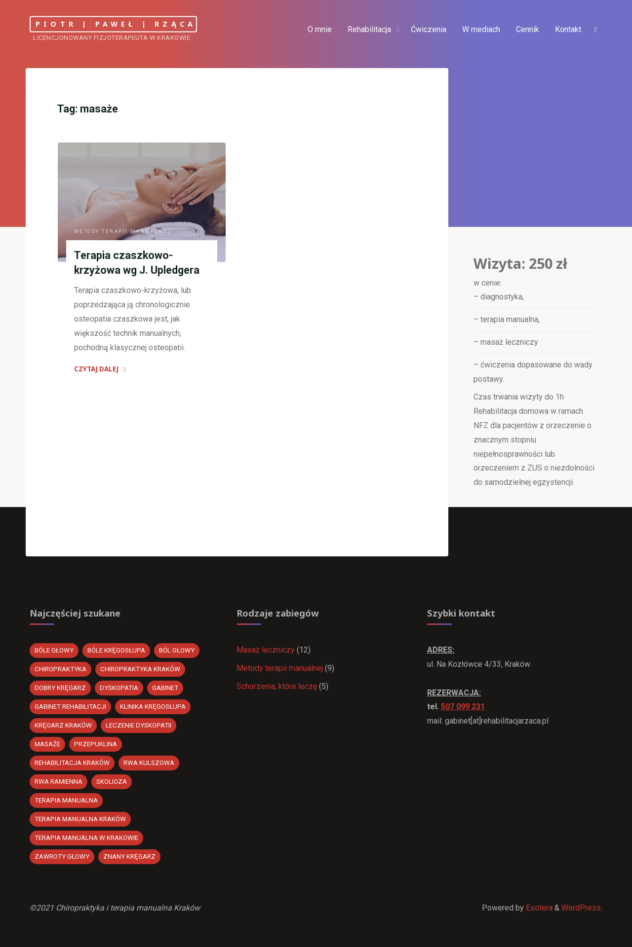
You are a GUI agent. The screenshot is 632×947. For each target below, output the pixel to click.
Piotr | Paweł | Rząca (116, 24)
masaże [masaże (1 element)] (47, 744)
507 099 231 (463, 706)
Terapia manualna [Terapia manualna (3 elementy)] (66, 800)
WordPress (581, 907)
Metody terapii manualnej (123, 231)
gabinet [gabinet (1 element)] (165, 688)
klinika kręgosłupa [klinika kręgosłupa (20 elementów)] (153, 706)
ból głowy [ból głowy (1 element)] (177, 650)
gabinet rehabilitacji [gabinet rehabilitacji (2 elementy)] (70, 706)
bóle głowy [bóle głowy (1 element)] (54, 650)
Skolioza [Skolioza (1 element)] (111, 781)
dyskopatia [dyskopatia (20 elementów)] (119, 688)
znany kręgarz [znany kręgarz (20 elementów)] (129, 856)
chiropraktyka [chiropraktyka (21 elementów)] (60, 669)
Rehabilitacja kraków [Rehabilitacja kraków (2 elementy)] (72, 762)
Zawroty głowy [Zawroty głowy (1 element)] (62, 856)
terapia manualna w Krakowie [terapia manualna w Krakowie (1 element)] (86, 837)
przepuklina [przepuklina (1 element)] (95, 744)
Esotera (538, 907)
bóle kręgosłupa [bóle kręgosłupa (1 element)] (116, 650)
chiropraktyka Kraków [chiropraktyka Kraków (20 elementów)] (140, 669)
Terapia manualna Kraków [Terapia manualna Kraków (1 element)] (80, 819)
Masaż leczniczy (266, 650)
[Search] (595, 29)
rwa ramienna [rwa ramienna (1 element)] (58, 781)
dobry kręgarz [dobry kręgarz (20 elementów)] (60, 688)
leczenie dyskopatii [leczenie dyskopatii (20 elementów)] (138, 725)
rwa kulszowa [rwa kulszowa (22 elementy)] (148, 762)
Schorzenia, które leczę (277, 686)
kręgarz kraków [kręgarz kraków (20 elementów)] (63, 725)
